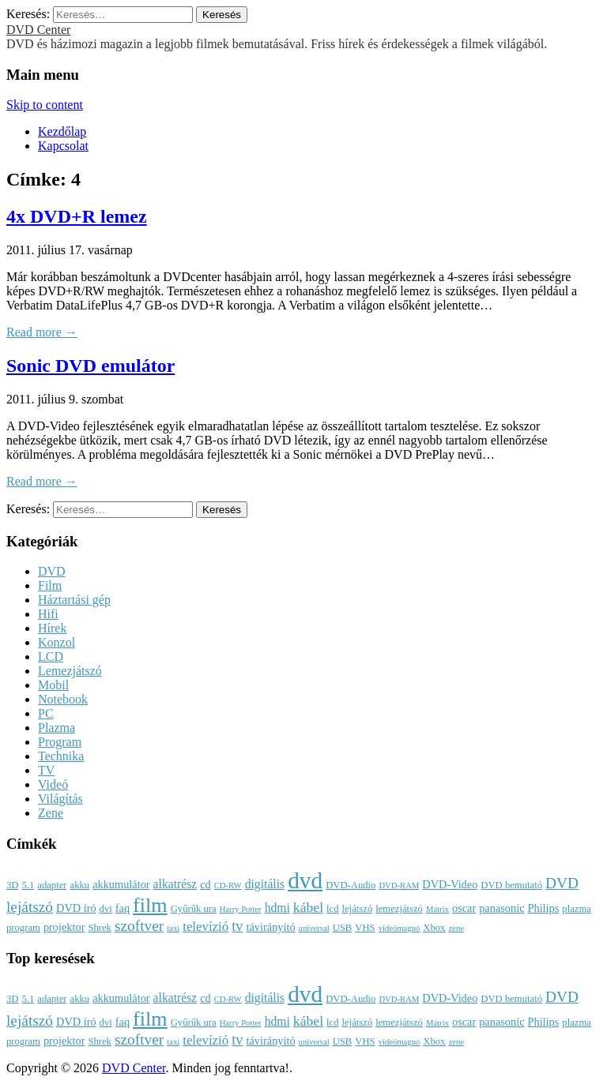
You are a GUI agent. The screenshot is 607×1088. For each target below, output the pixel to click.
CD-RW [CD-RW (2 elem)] (228, 885)
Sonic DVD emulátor (90, 365)
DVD (52, 571)
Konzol (56, 642)
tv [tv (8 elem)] (237, 926)
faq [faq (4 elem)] (122, 908)
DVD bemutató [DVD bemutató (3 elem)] (511, 885)
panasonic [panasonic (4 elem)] (501, 908)
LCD (50, 656)
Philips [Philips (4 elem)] (544, 908)
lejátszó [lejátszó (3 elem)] (357, 908)
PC (46, 713)
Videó (53, 784)
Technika (61, 756)
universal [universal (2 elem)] (314, 928)
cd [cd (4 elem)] (205, 884)
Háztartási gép (74, 599)
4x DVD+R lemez (76, 216)
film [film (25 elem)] (150, 905)
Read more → (41, 332)
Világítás (60, 798)
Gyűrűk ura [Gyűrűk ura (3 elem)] (194, 908)
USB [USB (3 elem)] (343, 927)
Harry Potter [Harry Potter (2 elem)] (241, 909)
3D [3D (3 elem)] (12, 885)
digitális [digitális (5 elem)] (265, 884)
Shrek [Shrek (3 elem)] (99, 927)
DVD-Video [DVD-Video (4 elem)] (449, 884)
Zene (50, 813)
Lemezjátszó (70, 670)
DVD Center (38, 29)
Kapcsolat (63, 145)
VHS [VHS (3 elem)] (365, 927)
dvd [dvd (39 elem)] (305, 880)
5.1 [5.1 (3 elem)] (27, 885)
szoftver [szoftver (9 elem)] (139, 925)
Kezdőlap (62, 131)
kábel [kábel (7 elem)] (308, 907)
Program (59, 741)
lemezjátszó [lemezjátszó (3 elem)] (399, 908)
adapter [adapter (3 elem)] (51, 885)
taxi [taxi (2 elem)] (173, 928)
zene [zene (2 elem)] (456, 928)
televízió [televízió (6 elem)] (205, 926)
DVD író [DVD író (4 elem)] (76, 908)
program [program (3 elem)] (23, 927)
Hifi (48, 614)
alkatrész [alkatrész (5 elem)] (175, 884)
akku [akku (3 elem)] (80, 885)
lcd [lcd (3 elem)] (332, 908)
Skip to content (44, 104)
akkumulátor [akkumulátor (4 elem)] (120, 884)
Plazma (56, 727)
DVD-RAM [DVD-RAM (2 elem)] (399, 885)
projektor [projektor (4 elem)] (64, 927)
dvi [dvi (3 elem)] (106, 908)
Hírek (52, 628)
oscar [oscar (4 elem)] (464, 908)
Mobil (53, 685)
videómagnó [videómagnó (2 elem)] (399, 928)
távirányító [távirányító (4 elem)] (271, 927)
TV (46, 770)
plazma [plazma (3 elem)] (576, 908)
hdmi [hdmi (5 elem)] (277, 907)
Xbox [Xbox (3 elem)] (434, 927)
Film (50, 585)
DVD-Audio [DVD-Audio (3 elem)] (350, 885)
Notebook (63, 699)
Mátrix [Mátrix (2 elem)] (437, 909)
